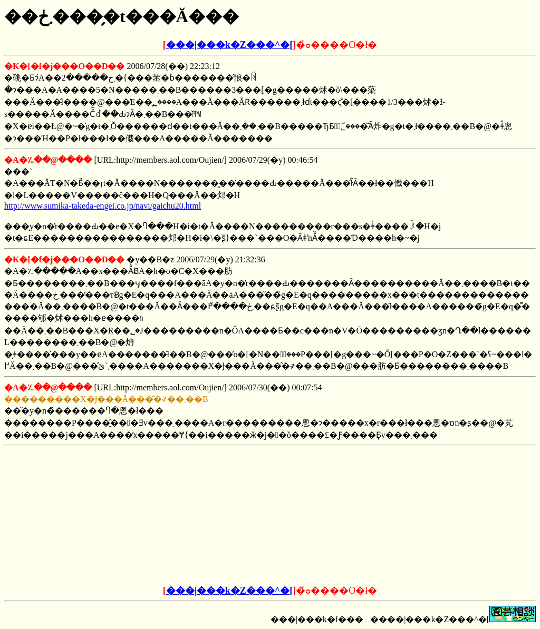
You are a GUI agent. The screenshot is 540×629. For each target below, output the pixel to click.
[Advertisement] (190, 516)
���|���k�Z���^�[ (229, 45)
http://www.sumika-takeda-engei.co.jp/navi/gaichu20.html (102, 205)
